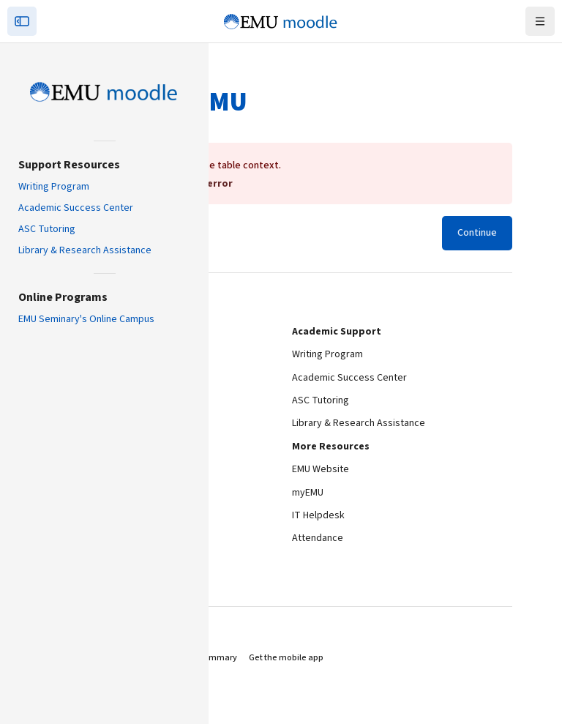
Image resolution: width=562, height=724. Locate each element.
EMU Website (320, 462)
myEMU (307, 485)
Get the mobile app (286, 650)
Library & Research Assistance (84, 250)
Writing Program (53, 186)
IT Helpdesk (318, 508)
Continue (477, 225)
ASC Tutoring (46, 229)
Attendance (317, 530)
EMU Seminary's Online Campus (86, 319)
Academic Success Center (75, 208)
